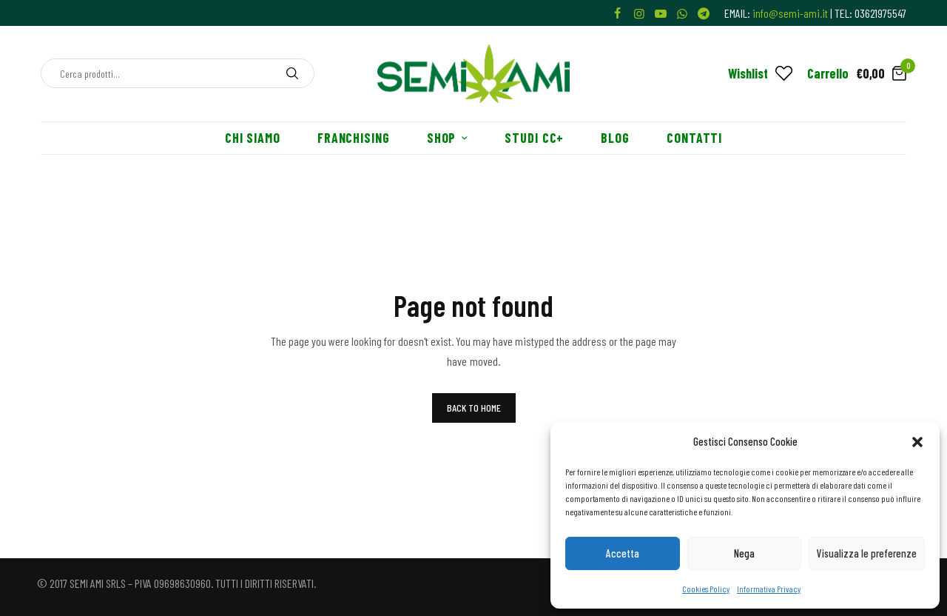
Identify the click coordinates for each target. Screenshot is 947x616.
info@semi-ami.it (790, 13)
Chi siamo (252, 138)
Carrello (828, 73)
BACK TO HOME (474, 407)
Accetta (622, 553)
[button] (917, 442)
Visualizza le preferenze (867, 553)
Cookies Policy (705, 588)
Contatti (694, 138)
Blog (615, 138)
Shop (441, 138)
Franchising (353, 138)
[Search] (292, 73)
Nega (744, 553)
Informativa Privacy (769, 588)
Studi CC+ (534, 138)
